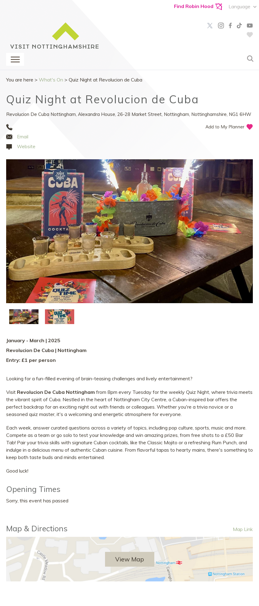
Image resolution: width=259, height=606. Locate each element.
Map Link (243, 529)
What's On (51, 80)
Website (26, 146)
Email (22, 137)
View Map (129, 559)
